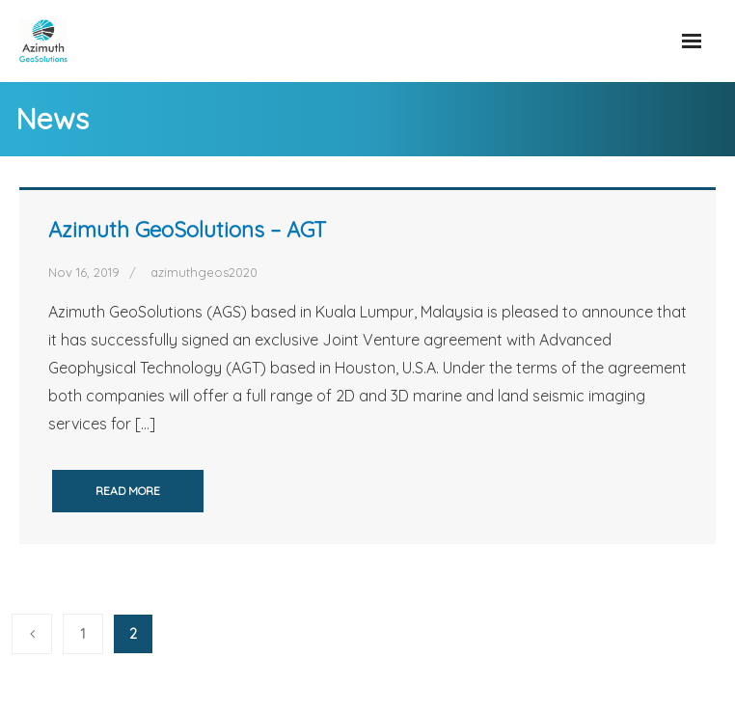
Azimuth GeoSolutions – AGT (187, 229)
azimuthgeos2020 (204, 272)
